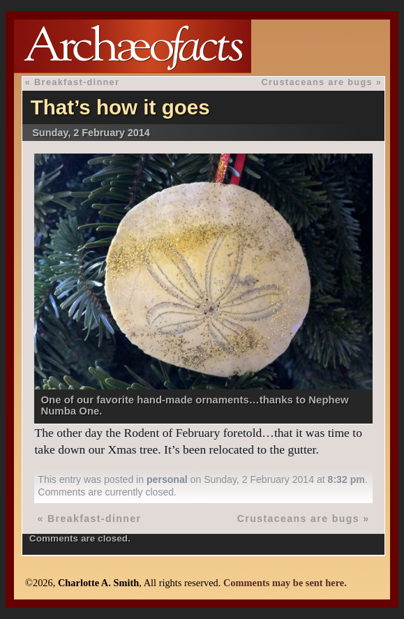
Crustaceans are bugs (317, 82)
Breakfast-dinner (76, 82)
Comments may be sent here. (285, 582)
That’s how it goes (120, 107)
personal (167, 479)
